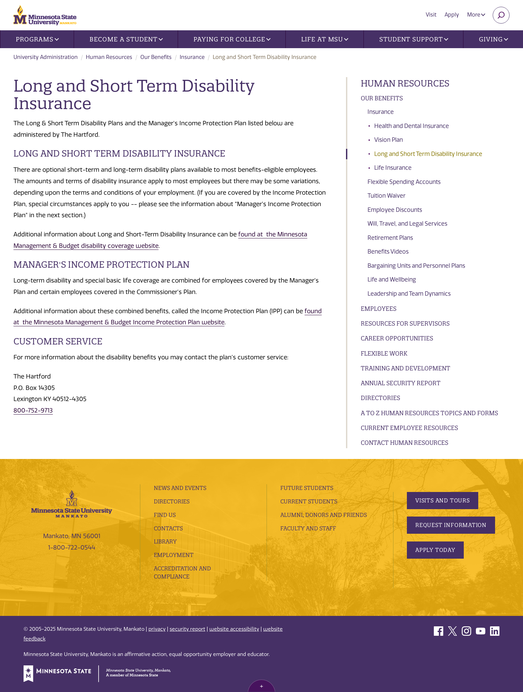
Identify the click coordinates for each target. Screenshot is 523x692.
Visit (431, 14)
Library (165, 541)
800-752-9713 (33, 410)
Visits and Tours (442, 500)
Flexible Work (384, 353)
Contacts (168, 528)
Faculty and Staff (308, 528)
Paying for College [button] (232, 39)
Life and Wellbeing (392, 279)
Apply (452, 14)
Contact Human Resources (404, 442)
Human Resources (109, 57)
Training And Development (405, 368)
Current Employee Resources (409, 427)
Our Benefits (156, 57)
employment (174, 555)
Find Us (165, 515)
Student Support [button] (413, 39)
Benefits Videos (388, 251)
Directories (380, 397)
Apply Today (435, 550)
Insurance (192, 57)
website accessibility (234, 629)
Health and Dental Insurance (411, 126)
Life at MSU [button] (324, 39)
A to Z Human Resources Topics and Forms (429, 413)
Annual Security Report (401, 383)
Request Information (451, 525)
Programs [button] (37, 39)
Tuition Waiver (387, 195)
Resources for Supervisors (405, 323)
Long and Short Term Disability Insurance (428, 154)
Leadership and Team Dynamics (409, 293)
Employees (378, 308)
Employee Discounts (395, 209)
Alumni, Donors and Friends (323, 515)
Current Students (308, 501)
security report (187, 629)
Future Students (306, 488)
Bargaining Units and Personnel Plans (416, 265)
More (476, 14)
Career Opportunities (397, 338)
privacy (157, 629)
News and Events (180, 488)
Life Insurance (393, 167)
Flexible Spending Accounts (404, 181)
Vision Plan (388, 139)
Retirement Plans (390, 237)
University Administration (45, 57)
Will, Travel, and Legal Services (407, 223)
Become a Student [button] (126, 39)
